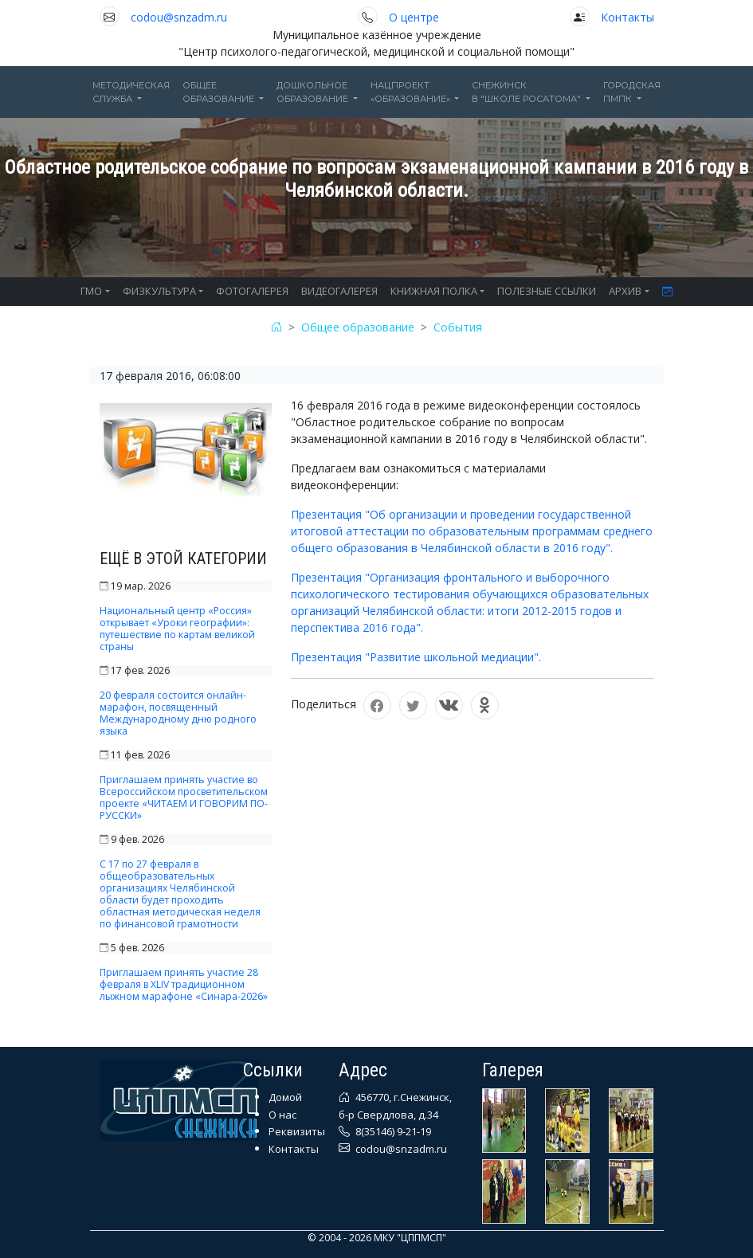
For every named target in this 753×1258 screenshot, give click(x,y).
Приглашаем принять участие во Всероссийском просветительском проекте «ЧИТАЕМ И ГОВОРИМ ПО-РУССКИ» (184, 797)
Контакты (627, 17)
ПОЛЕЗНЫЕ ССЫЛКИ (546, 291)
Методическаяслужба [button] (131, 92)
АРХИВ (625, 291)
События (457, 327)
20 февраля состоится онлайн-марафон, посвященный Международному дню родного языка (178, 713)
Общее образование (357, 327)
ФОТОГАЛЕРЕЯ (252, 291)
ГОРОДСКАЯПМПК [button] (632, 92)
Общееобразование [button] (219, 92)
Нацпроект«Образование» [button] (412, 92)
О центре (414, 17)
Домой (285, 1097)
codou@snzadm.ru (179, 17)
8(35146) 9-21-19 (392, 1131)
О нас (282, 1114)
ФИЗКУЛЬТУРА (159, 291)
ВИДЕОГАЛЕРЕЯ (339, 291)
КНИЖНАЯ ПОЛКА (433, 291)
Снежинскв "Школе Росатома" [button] (527, 92)
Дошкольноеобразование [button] (313, 92)
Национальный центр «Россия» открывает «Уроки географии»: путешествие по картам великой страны (177, 628)
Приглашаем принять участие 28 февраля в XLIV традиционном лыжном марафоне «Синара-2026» (184, 984)
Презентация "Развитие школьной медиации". (416, 656)
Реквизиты (297, 1131)
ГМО (91, 291)
